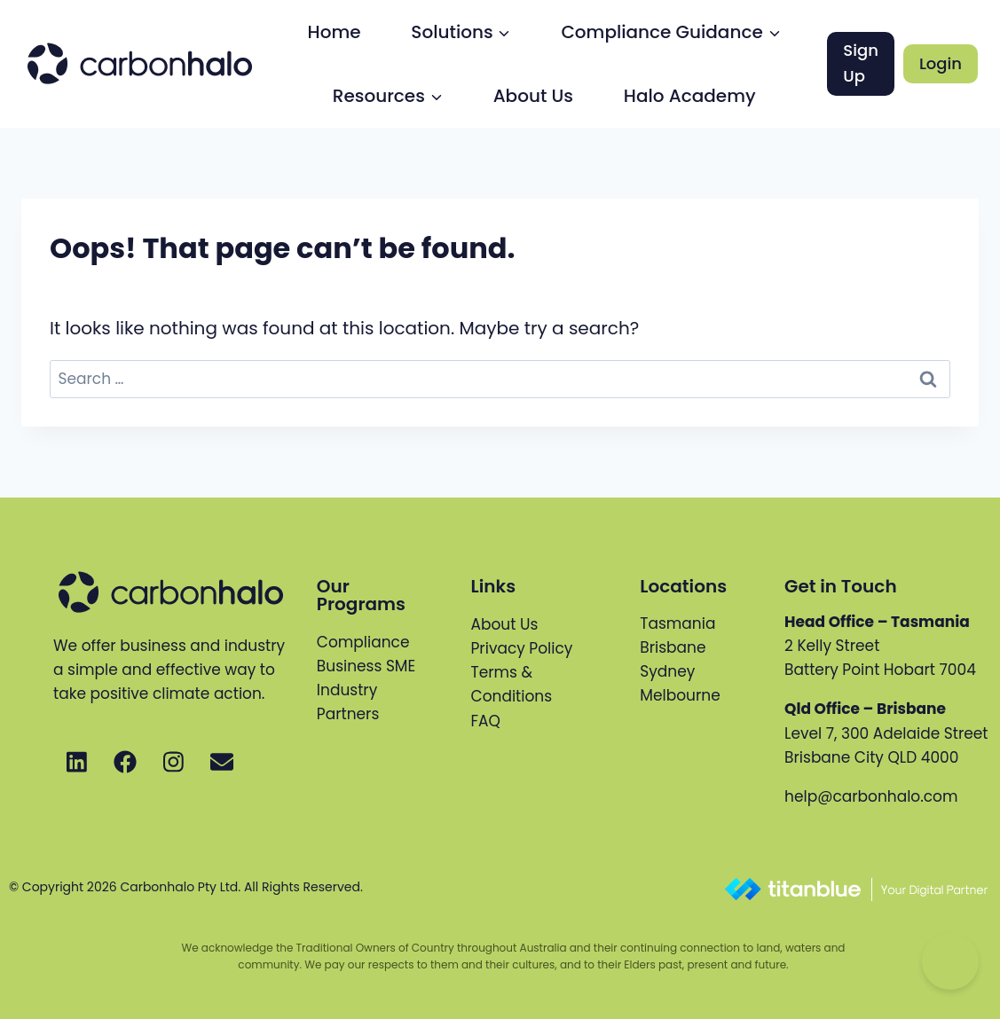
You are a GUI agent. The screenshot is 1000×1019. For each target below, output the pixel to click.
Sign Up (860, 63)
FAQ (485, 721)
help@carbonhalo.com (870, 796)
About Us (533, 95)
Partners (348, 714)
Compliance (363, 642)
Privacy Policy (522, 648)
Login (940, 63)
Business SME (366, 666)
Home (334, 32)
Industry (347, 690)
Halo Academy (690, 95)
